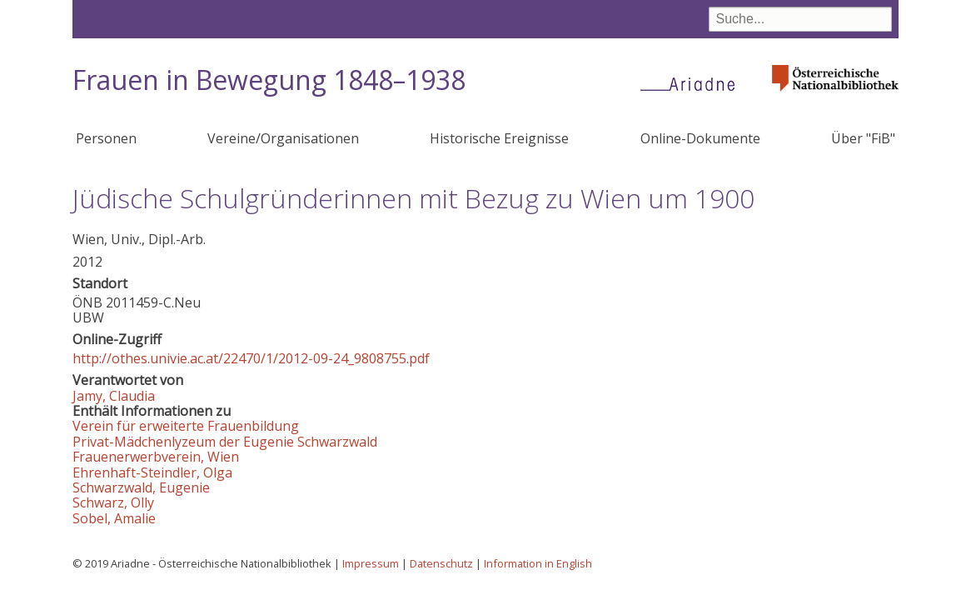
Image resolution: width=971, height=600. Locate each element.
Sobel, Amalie (114, 518)
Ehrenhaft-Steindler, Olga (152, 472)
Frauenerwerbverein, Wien (155, 457)
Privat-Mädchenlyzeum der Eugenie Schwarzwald (224, 441)
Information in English (538, 563)
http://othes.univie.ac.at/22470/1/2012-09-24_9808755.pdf (251, 358)
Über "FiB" (863, 138)
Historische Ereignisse (499, 138)
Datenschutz (441, 563)
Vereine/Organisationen (283, 138)
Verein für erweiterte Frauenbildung (185, 426)
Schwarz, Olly (113, 502)
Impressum (370, 563)
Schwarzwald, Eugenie (141, 487)
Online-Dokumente (700, 138)
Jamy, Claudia (113, 396)
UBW (88, 317)
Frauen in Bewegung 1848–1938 (269, 80)
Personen (106, 138)
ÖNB (87, 302)
